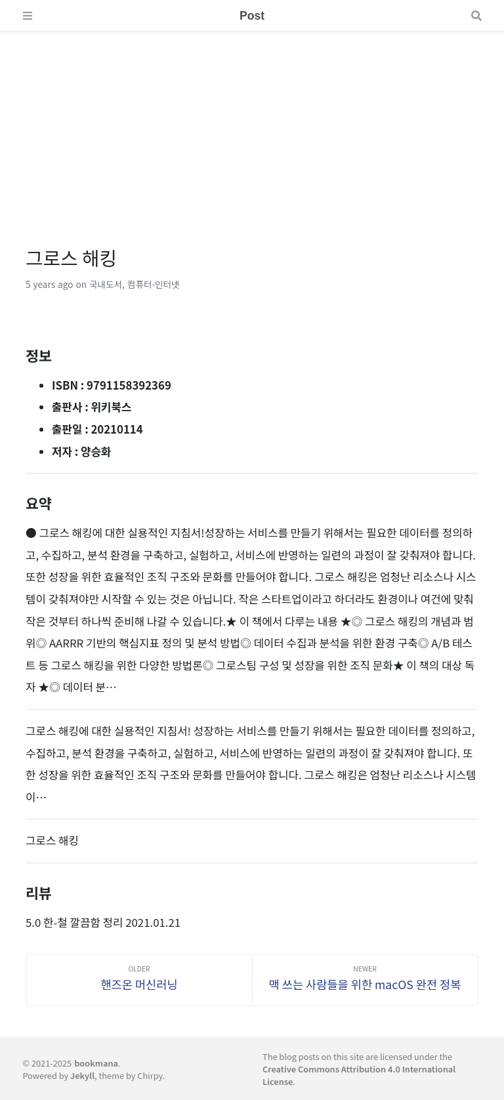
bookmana (96, 1063)
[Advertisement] (252, 123)
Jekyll (82, 1075)
